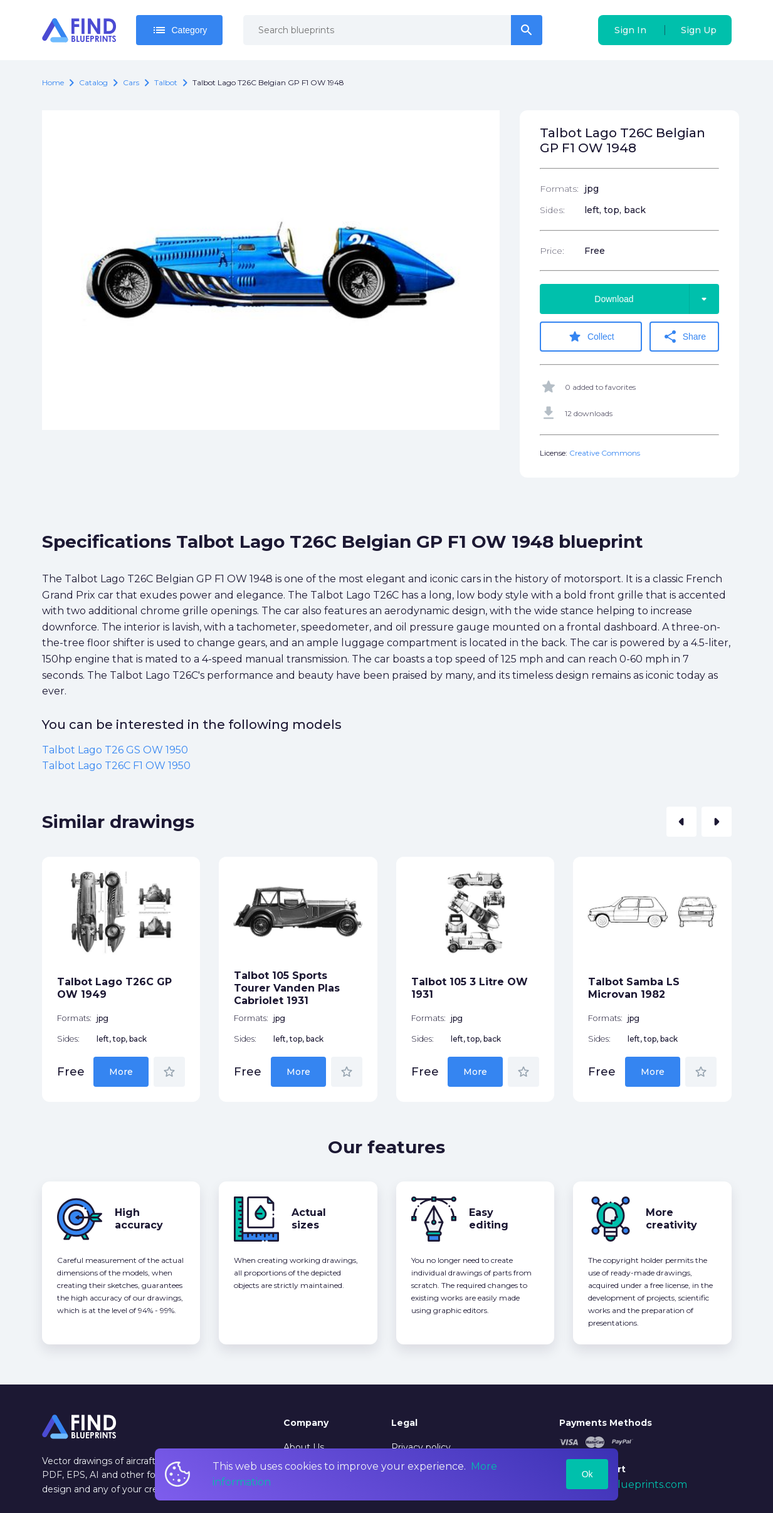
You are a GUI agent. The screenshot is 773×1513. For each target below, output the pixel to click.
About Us (303, 1447)
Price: (552, 250)
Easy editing (488, 1219)
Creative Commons (604, 453)
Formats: (559, 188)
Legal (404, 1422)
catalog (93, 82)
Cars (131, 82)
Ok (587, 1474)
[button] (681, 822)
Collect (590, 336)
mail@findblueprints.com (623, 1484)
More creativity (671, 1219)
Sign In (630, 30)
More (121, 1071)
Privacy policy (421, 1447)
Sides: (552, 210)
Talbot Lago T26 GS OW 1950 (115, 750)
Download (656, 299)
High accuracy (139, 1219)
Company (306, 1422)
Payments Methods (605, 1422)
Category (180, 30)
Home (53, 82)
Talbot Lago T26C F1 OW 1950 (116, 766)
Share (684, 336)
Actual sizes (309, 1219)
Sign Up (699, 30)
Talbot (165, 82)
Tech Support (592, 1469)
